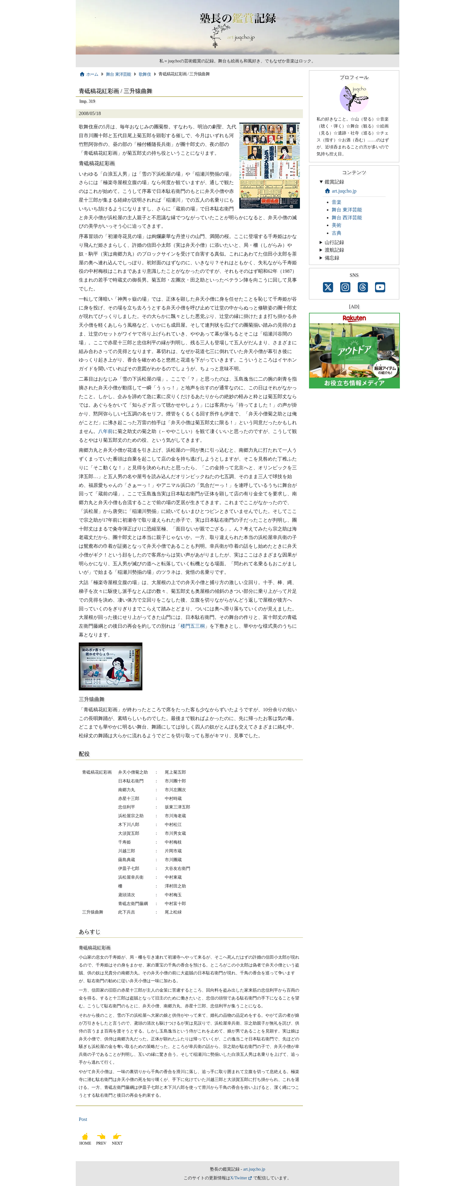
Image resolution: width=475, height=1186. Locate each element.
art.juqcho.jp (340, 190)
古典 (336, 233)
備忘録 (332, 257)
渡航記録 (334, 250)
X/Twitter (238, 1177)
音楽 (336, 202)
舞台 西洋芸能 (347, 217)
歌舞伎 (145, 74)
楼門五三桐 (193, 626)
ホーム (88, 74)
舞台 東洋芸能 (118, 74)
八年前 (105, 431)
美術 (336, 225)
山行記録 (334, 242)
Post (83, 1119)
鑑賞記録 (334, 181)
